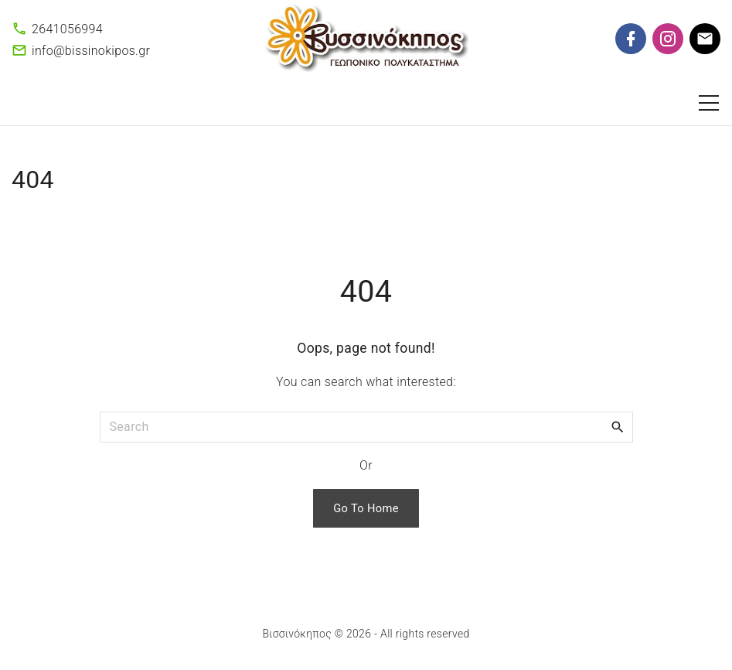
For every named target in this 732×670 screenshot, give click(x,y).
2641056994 (67, 29)
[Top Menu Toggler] (709, 103)
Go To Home (366, 508)
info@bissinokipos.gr (91, 50)
